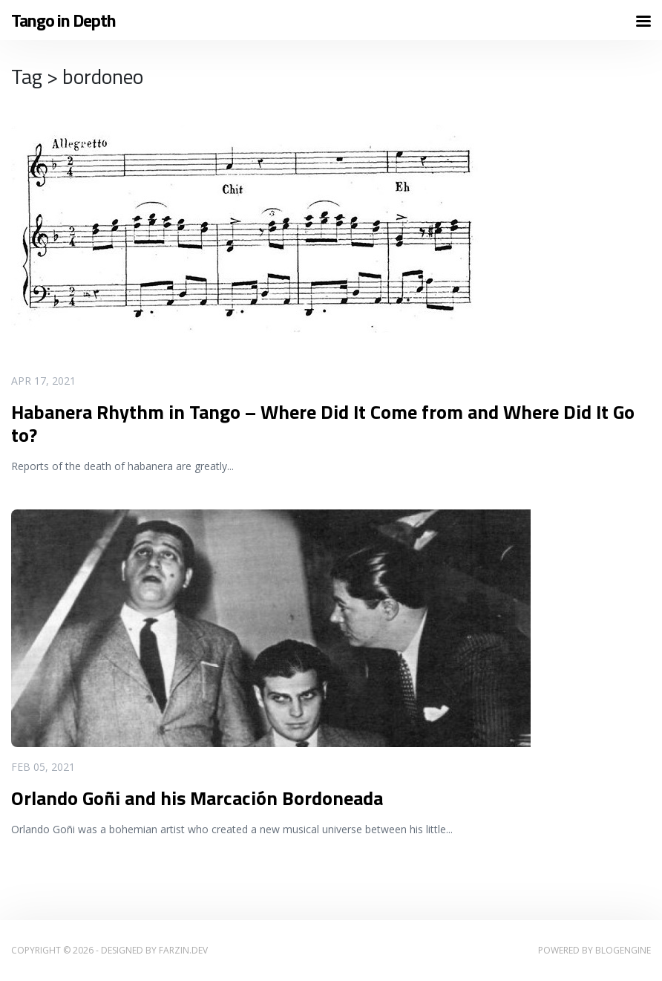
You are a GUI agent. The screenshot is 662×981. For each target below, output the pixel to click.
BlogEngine (623, 950)
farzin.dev (183, 950)
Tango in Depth (63, 20)
